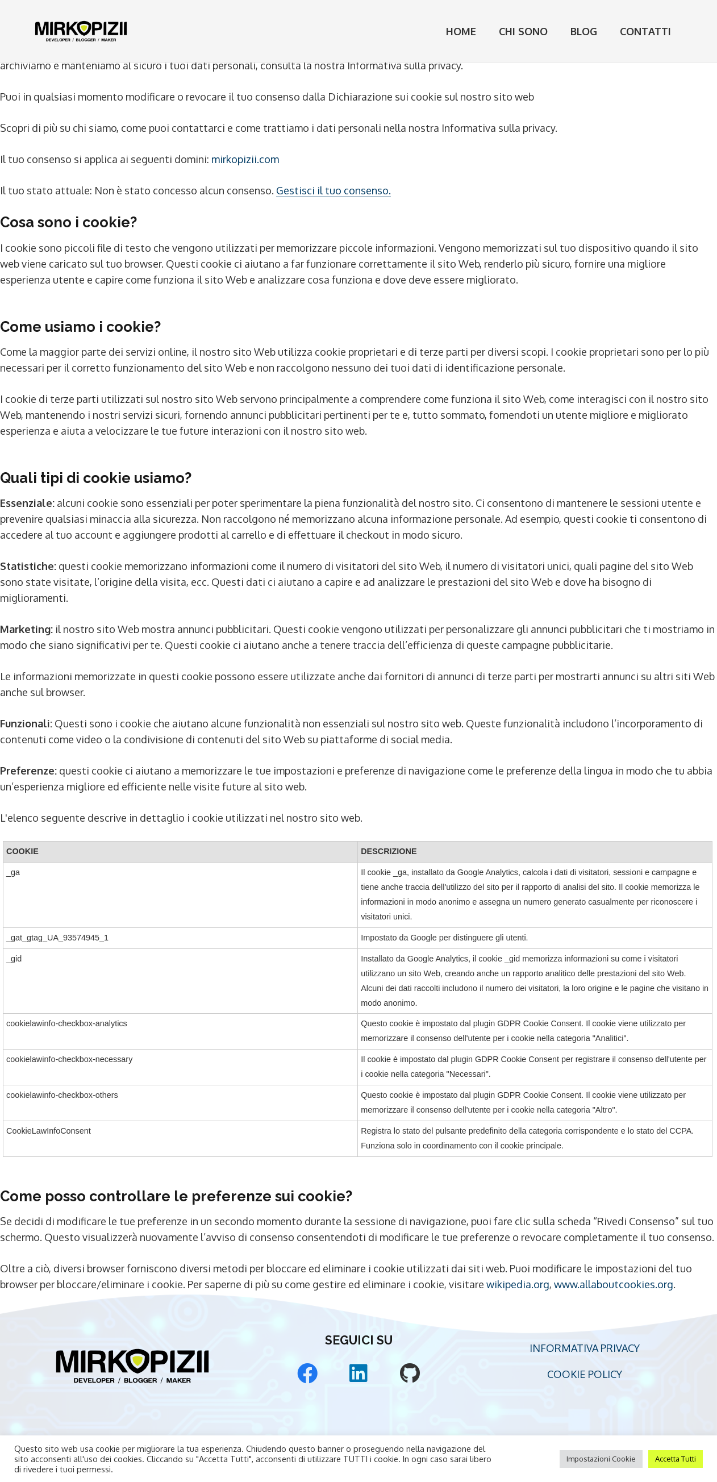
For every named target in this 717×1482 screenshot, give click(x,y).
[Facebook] (307, 1373)
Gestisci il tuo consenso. (333, 190)
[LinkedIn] (358, 1373)
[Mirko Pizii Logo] (81, 31)
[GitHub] (409, 1373)
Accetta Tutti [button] (675, 1458)
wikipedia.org (517, 1284)
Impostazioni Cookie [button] (601, 1458)
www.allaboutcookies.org (613, 1284)
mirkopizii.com (245, 159)
